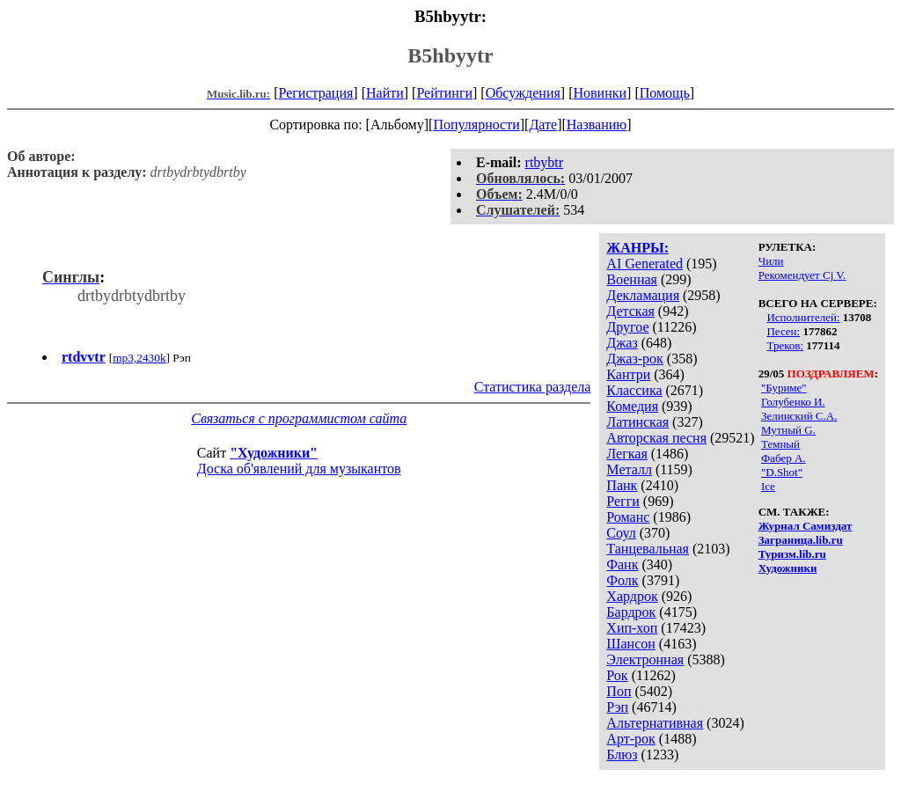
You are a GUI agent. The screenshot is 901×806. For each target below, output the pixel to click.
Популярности (476, 124)
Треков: (784, 345)
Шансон (630, 643)
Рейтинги (444, 92)
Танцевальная (647, 548)
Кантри (628, 374)
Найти (385, 92)
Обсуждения (523, 92)
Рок (616, 675)
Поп (618, 691)
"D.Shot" (781, 472)
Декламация (642, 295)
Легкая (626, 453)
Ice (768, 486)
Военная (631, 279)
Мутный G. (788, 429)
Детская (630, 311)
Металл (629, 469)
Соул (620, 532)
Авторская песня (656, 437)
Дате (543, 124)
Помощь (665, 92)
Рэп (617, 707)
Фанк (622, 564)
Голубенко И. (793, 401)
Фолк (622, 580)
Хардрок (631, 596)
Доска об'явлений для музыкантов (299, 468)
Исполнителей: (802, 317)
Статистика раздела (532, 386)
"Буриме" (784, 387)
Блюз (621, 754)
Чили (771, 260)
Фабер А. (783, 458)
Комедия (632, 406)
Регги (622, 501)
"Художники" (274, 452)
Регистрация (316, 92)
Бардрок (631, 611)
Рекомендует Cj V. (802, 275)
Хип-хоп (631, 627)
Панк (621, 485)
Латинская (637, 421)
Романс (627, 516)
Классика (634, 390)
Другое (627, 326)
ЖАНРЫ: (637, 247)
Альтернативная (654, 722)
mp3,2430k (139, 357)
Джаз (621, 342)
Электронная (645, 659)
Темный (780, 444)
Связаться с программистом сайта (299, 418)
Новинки (599, 92)
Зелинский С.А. (799, 415)
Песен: (783, 331)
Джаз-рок (634, 358)
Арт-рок (630, 738)
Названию (597, 124)
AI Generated (644, 263)
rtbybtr (544, 162)
